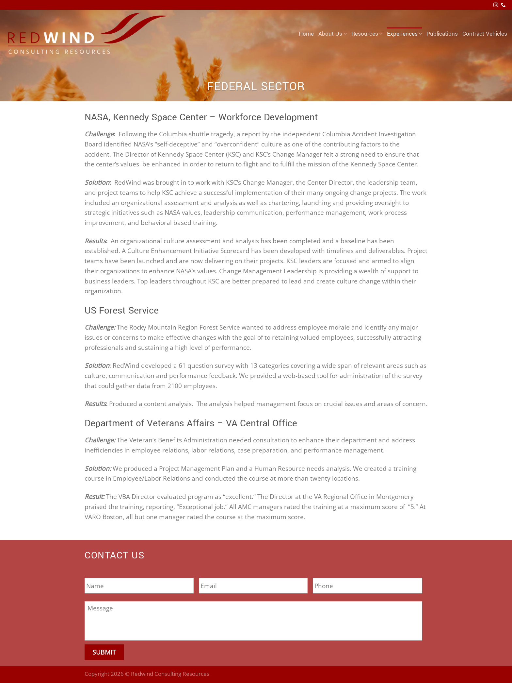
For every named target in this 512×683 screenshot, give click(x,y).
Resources (366, 34)
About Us (332, 34)
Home (306, 34)
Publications (442, 34)
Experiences (404, 34)
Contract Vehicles (484, 34)
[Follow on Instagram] (495, 5)
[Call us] (503, 5)
